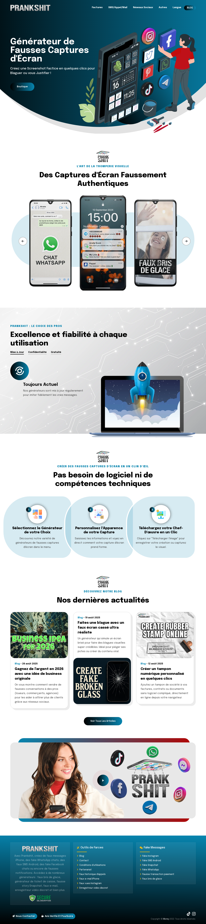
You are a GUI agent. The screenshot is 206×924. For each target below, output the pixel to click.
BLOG (190, 8)
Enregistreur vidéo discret (92, 888)
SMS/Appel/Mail (117, 7)
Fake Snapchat (149, 865)
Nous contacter (23, 916)
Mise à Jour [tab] (17, 352)
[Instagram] (194, 914)
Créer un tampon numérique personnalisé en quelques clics (162, 674)
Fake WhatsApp (149, 870)
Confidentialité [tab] (37, 352)
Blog (80, 856)
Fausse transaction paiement (157, 874)
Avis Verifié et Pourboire (57, 916)
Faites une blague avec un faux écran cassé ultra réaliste (101, 627)
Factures (97, 7)
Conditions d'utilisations (91, 865)
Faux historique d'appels (91, 874)
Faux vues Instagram (89, 883)
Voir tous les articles (103, 721)
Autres (163, 7)
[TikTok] (188, 914)
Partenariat (84, 870)
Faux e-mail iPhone (88, 879)
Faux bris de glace (151, 879)
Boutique (22, 86)
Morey (166, 919)
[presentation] (23, 241)
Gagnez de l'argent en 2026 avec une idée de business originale (39, 674)
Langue (177, 7)
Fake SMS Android (150, 860)
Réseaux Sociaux (143, 7)
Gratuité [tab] (56, 352)
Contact (83, 860)
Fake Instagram (149, 856)
